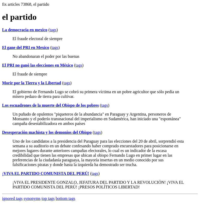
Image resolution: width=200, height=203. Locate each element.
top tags (48, 198)
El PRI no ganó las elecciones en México (37, 65)
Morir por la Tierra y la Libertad (31, 83)
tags (53, 30)
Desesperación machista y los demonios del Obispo (47, 132)
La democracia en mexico (24, 30)
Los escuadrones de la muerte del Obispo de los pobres (50, 105)
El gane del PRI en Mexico (25, 47)
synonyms (32, 198)
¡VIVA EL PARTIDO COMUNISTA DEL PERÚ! (45, 173)
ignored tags (12, 198)
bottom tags (65, 198)
